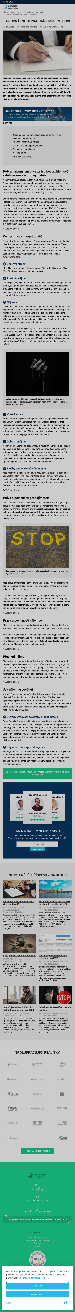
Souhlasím (38, 1286)
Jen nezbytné (37, 1294)
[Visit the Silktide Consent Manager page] (65, 1302)
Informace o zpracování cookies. (34, 1278)
